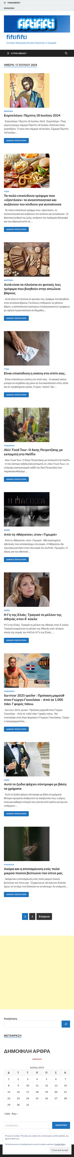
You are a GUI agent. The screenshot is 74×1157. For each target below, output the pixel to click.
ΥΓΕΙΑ (6, 191)
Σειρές (7, 530)
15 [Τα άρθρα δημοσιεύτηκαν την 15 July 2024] (8, 1091)
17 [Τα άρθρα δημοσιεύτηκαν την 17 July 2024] (27, 1091)
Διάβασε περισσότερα (15, 140)
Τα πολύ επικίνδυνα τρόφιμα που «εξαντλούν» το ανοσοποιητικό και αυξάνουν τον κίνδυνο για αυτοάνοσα (32, 200)
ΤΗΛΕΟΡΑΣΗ (9, 446)
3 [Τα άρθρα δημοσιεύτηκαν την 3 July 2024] (27, 1079)
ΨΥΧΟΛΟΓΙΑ (9, 865)
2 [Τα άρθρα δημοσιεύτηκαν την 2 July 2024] (18, 1079)
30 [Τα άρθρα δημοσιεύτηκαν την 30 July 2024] (18, 1104)
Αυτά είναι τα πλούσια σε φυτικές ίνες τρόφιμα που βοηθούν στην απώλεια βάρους (32, 288)
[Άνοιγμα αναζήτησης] (66, 53)
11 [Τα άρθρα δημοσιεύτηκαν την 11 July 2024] (37, 1085)
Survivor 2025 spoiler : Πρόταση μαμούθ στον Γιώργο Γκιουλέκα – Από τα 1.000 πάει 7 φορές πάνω (34, 699)
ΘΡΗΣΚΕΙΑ (8, 111)
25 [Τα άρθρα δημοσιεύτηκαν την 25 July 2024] (37, 1098)
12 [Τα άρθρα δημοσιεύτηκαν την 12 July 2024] (46, 1085)
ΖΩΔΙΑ (6, 780)
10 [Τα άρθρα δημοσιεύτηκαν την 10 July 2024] (27, 1085)
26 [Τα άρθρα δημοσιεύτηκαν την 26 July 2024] (46, 1098)
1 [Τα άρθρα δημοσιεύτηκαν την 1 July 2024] (8, 1079)
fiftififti (16, 37)
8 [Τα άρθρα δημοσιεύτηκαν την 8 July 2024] (8, 1085)
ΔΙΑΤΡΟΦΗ (8, 280)
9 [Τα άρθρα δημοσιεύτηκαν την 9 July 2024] (18, 1085)
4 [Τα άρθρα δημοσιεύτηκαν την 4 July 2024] (37, 1079)
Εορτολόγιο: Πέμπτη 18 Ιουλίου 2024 (32, 115)
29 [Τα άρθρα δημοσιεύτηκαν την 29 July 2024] (8, 1104)
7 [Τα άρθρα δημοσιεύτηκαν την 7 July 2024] (65, 1079)
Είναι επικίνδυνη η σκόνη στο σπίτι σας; (35, 373)
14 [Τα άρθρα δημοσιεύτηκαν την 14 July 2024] (65, 1085)
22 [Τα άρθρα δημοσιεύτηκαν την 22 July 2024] (8, 1098)
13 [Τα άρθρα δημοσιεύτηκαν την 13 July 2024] (56, 1085)
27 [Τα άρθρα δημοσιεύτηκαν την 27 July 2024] (56, 1098)
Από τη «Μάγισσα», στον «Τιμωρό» (30, 534)
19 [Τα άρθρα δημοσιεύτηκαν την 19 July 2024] (46, 1091)
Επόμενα (44, 916)
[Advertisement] (37, 972)
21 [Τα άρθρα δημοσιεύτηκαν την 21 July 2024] (65, 1091)
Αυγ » (14, 1113)
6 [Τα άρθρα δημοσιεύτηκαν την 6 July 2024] (56, 1079)
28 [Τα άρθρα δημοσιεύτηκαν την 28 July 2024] (65, 1098)
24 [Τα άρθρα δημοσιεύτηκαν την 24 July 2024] (27, 1098)
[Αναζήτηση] (66, 1024)
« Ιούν (7, 1113)
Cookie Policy (60, 1144)
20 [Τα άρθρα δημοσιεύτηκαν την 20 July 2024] (56, 1091)
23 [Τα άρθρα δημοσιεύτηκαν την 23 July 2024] (18, 1098)
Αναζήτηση (10, 1018)
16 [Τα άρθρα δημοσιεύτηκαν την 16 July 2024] (18, 1091)
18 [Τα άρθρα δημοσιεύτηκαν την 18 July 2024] (37, 1091)
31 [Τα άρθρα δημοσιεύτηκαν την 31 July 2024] (27, 1104)
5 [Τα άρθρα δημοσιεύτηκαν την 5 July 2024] (46, 1079)
